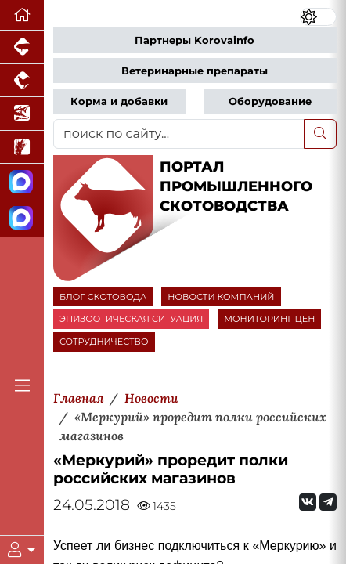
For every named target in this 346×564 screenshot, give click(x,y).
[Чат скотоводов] (22, 219)
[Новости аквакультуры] (22, 114)
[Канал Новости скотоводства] (22, 182)
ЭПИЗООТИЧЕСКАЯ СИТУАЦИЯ (131, 318)
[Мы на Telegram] (328, 502)
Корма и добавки (119, 101)
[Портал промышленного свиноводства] (22, 47)
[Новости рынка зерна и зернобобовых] (22, 147)
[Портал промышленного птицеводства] (22, 81)
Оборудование (270, 101)
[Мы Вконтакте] (307, 502)
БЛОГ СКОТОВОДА (102, 296)
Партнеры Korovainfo (194, 40)
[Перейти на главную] (22, 15)
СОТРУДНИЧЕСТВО (104, 341)
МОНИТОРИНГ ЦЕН (269, 318)
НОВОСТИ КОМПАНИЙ (221, 296)
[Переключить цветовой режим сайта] (318, 17)
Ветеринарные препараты (194, 71)
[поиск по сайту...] (179, 134)
